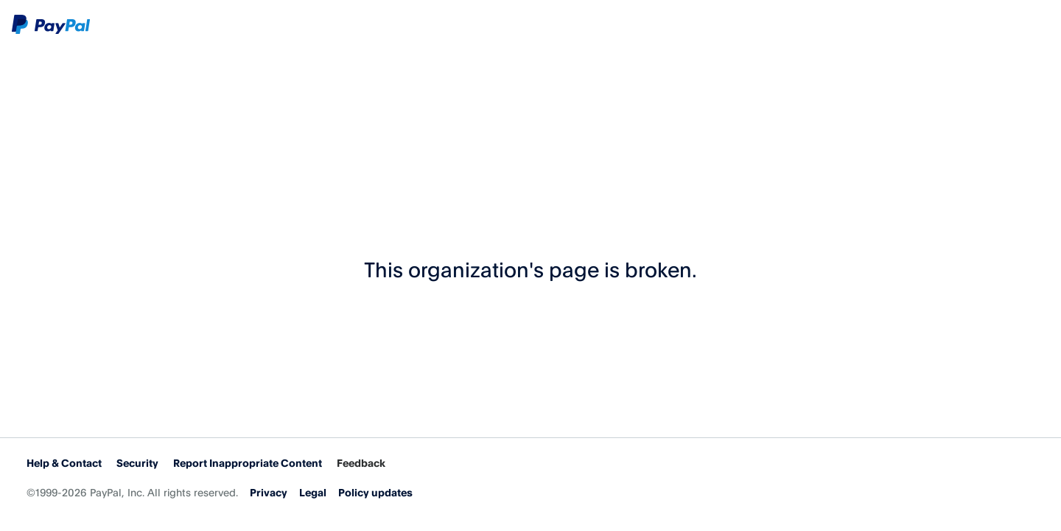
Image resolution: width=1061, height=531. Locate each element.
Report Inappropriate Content (247, 463)
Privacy (268, 492)
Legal (312, 492)
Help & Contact (64, 463)
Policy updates (375, 492)
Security (137, 463)
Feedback (361, 463)
